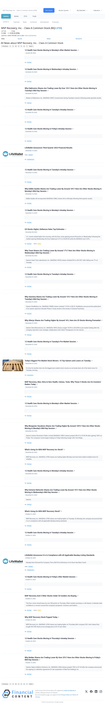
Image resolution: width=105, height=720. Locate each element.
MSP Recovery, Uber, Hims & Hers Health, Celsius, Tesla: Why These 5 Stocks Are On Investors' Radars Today (63, 391)
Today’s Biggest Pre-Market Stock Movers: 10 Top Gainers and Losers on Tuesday (58, 369)
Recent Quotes (64, 10)
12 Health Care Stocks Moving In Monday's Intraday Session (50, 213)
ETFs (25, 16)
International (44, 22)
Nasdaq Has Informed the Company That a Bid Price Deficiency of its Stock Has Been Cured (56, 574)
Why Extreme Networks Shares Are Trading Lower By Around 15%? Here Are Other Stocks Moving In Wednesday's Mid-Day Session (61, 501)
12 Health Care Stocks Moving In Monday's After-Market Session (52, 50)
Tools (34, 16)
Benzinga (29, 62)
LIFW (58, 28)
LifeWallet (31, 156)
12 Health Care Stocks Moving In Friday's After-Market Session (51, 589)
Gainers (29, 510)
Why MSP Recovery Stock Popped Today (42, 630)
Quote (20, 39)
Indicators (97, 10)
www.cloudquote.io (70, 704)
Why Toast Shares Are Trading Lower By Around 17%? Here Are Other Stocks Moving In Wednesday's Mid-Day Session (60, 255)
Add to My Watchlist (30, 35)
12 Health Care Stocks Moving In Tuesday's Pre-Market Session (51, 349)
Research (79, 39)
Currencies (33, 22)
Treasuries (55, 22)
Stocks (16, 16)
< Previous (5, 46)
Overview (16, 22)
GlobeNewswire (30, 161)
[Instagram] (101, 707)
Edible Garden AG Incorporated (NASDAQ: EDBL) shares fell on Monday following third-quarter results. (59, 201)
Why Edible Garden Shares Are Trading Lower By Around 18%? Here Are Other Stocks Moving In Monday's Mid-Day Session (63, 192)
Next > (31, 46)
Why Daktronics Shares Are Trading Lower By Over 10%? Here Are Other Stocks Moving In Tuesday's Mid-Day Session (61, 90)
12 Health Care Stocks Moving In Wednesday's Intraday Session (51, 70)
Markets (6, 16)
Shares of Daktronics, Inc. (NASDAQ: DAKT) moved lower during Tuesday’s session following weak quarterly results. (64, 99)
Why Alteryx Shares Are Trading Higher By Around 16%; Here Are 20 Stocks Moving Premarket (58, 326)
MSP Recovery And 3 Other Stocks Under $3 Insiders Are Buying (51, 608)
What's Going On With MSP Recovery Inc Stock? (45, 459)
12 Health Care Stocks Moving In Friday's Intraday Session (49, 130)
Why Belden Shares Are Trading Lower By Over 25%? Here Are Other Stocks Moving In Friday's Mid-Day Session (62, 672)
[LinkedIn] (96, 707)
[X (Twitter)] (86, 707)
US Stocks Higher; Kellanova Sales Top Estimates (45, 233)
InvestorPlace (30, 383)
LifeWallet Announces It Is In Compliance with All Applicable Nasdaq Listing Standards (60, 567)
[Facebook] (91, 707)
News (25, 22)
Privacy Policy (65, 709)
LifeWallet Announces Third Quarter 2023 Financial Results (48, 150)
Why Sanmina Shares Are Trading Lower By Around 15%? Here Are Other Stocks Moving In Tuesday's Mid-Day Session (61, 302)
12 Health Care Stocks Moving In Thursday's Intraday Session (50, 651)
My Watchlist (81, 10)
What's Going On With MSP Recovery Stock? (43, 522)
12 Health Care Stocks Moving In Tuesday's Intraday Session (50, 111)
